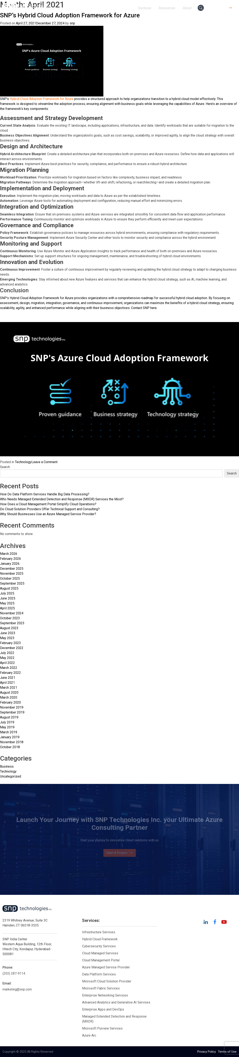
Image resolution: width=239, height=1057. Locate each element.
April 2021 (7, 683)
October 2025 (10, 578)
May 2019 (7, 727)
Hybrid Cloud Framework (100, 939)
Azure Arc (89, 1035)
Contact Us (221, 8)
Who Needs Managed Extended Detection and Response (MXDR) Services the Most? (62, 499)
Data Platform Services (99, 974)
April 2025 (7, 608)
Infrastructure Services (98, 932)
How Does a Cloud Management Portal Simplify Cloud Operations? (48, 504)
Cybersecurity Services (99, 946)
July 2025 (7, 593)
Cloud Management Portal (101, 960)
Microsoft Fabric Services (101, 988)
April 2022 (7, 663)
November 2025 (11, 573)
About (186, 8)
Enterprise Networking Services (105, 995)
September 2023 (12, 623)
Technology (23, 462)
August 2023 (9, 628)
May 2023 (7, 638)
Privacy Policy (206, 1051)
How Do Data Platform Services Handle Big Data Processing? (44, 494)
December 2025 (11, 569)
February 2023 (10, 643)
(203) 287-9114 (13, 973)
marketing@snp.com (17, 989)
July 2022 (7, 653)
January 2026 (9, 564)
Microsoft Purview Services (102, 1028)
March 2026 (8, 554)
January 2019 (9, 737)
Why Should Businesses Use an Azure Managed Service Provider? (48, 514)
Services (144, 8)
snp (72, 23)
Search (5, 467)
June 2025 (7, 598)
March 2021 (8, 688)
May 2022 (7, 658)
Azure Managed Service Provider (106, 967)
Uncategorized (10, 776)
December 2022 (11, 648)
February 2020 (10, 702)
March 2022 (8, 668)
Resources (166, 8)
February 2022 (10, 673)
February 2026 (10, 559)
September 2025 (12, 583)
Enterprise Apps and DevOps (103, 1009)
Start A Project (119, 852)
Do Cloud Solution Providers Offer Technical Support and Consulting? (50, 509)
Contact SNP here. (144, 308)
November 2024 (11, 613)
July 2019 (7, 722)
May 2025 (7, 603)
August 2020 (9, 692)
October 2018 (10, 747)
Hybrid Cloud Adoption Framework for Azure (41, 99)
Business (7, 766)
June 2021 (7, 678)
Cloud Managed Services (100, 953)
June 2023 (7, 633)
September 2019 (12, 712)
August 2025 (9, 588)
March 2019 (8, 732)
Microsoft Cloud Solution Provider (106, 981)
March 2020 (8, 697)
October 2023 (10, 618)
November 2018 (11, 742)
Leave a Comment (44, 462)
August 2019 (9, 717)
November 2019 (11, 707)
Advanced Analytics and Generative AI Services (116, 1002)
